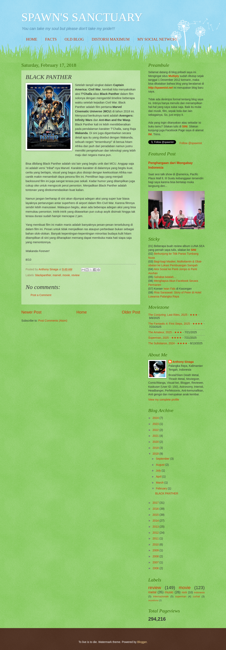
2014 (156, 520)
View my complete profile (163, 399)
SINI (185, 126)
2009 (156, 550)
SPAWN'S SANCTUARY (82, 17)
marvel (57, 275)
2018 (156, 453)
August (160, 464)
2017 (156, 502)
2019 (156, 447)
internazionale (161, 596)
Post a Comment (41, 295)
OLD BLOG (74, 39)
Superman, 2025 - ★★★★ (165, 337)
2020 (156, 441)
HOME (31, 39)
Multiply (173, 76)
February (162, 488)
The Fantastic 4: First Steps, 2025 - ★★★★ (175, 323)
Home (82, 312)
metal (152, 592)
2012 (156, 532)
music (169, 592)
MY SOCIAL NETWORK (157, 39)
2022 (156, 430)
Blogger (142, 642)
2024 (156, 417)
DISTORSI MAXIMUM (111, 39)
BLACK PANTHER (166, 493)
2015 (156, 514)
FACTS (51, 39)
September (163, 458)
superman (180, 596)
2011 (156, 538)
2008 (156, 556)
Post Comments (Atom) (52, 320)
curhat (196, 596)
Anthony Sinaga (183, 361)
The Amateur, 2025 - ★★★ (165, 332)
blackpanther (43, 275)
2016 (156, 508)
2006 (156, 568)
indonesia (199, 592)
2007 (156, 562)
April (159, 476)
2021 (156, 435)
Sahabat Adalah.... (165, 277)
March (160, 482)
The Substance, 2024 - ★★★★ (168, 343)
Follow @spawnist (190, 143)
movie (66, 275)
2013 (156, 526)
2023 (156, 423)
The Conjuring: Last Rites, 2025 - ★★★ (173, 314)
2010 (156, 544)
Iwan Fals (169, 288)
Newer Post (31, 312)
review (76, 275)
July (159, 470)
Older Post (131, 312)
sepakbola (153, 600)
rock (184, 592)
